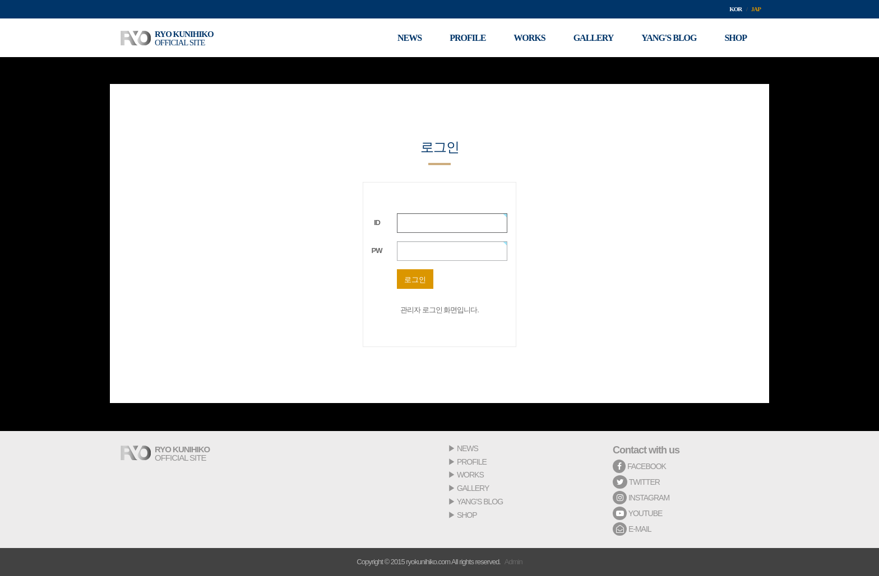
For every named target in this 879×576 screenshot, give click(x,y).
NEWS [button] (409, 38)
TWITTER (636, 481)
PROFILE (472, 461)
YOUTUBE (637, 513)
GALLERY (473, 488)
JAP (756, 9)
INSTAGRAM (641, 497)
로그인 (415, 279)
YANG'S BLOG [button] (668, 38)
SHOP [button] (735, 38)
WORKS (470, 474)
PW (377, 250)
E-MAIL (632, 529)
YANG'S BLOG (480, 501)
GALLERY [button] (593, 38)
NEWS (467, 448)
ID (377, 222)
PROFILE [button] (467, 38)
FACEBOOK (639, 466)
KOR (735, 9)
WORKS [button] (529, 38)
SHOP (467, 515)
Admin (513, 562)
